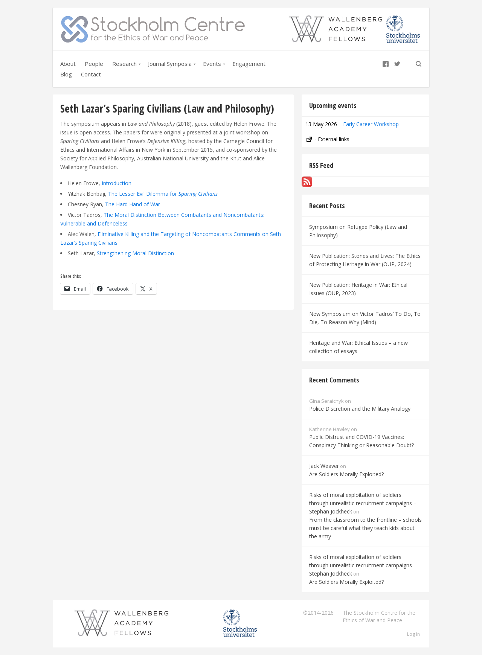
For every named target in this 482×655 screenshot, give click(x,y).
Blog (66, 74)
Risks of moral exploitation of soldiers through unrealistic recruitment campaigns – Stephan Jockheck (362, 503)
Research (124, 63)
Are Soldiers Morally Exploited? (346, 474)
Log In (413, 634)
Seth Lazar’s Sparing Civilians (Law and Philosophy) (167, 108)
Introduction (116, 183)
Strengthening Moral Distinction (136, 253)
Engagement (248, 63)
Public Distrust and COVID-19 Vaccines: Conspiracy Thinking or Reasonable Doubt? (361, 441)
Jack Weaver (324, 465)
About (68, 63)
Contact (91, 74)
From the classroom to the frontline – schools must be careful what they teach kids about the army (365, 528)
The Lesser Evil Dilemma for (163, 193)
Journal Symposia (170, 63)
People (94, 63)
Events (212, 63)
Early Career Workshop (371, 124)
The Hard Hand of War (132, 204)
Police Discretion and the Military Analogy (359, 408)
